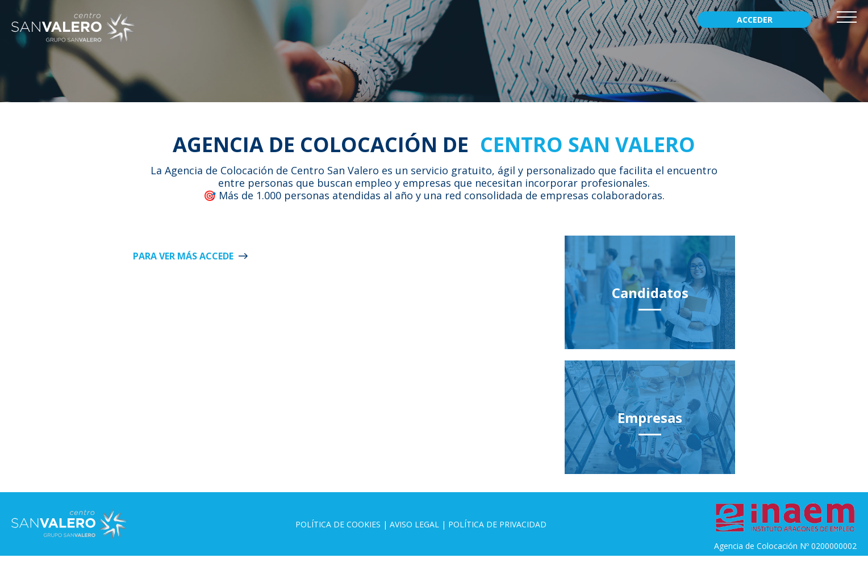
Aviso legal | (419, 524)
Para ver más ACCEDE (183, 256)
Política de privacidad (497, 524)
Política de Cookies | (342, 524)
